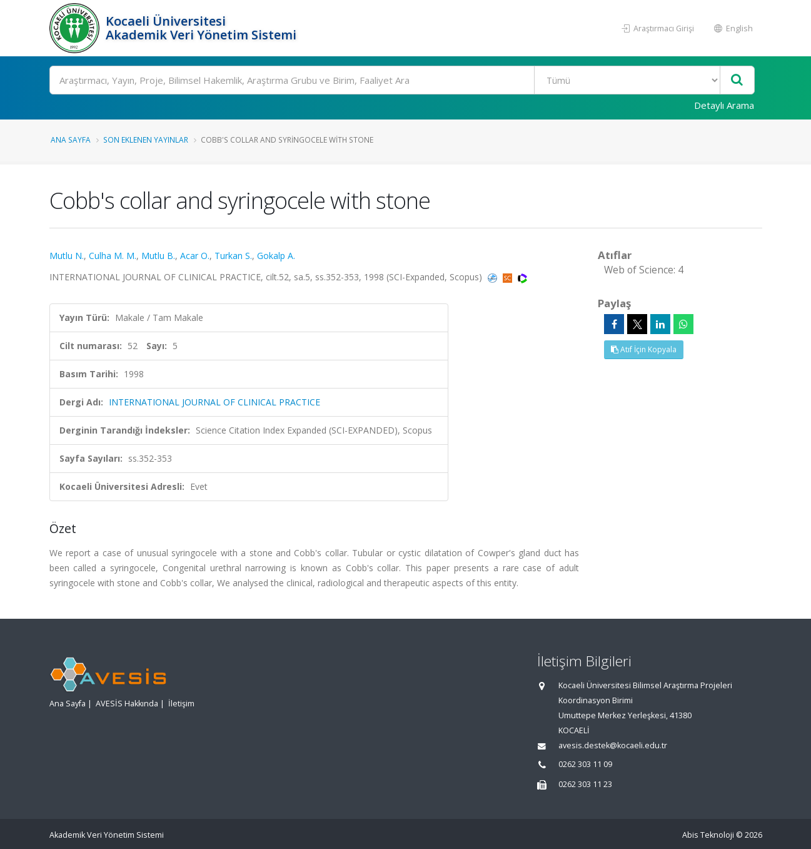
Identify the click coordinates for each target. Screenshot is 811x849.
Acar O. (194, 256)
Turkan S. (233, 256)
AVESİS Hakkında (127, 703)
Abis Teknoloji (708, 835)
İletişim (181, 703)
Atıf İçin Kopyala (644, 349)
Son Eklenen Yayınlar (145, 140)
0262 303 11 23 (585, 784)
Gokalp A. (276, 256)
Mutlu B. (158, 256)
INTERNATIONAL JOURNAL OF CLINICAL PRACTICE (214, 402)
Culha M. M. (112, 256)
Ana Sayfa (71, 140)
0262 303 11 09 (585, 764)
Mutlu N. (66, 256)
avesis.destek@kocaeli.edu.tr (612, 745)
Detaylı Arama (724, 105)
